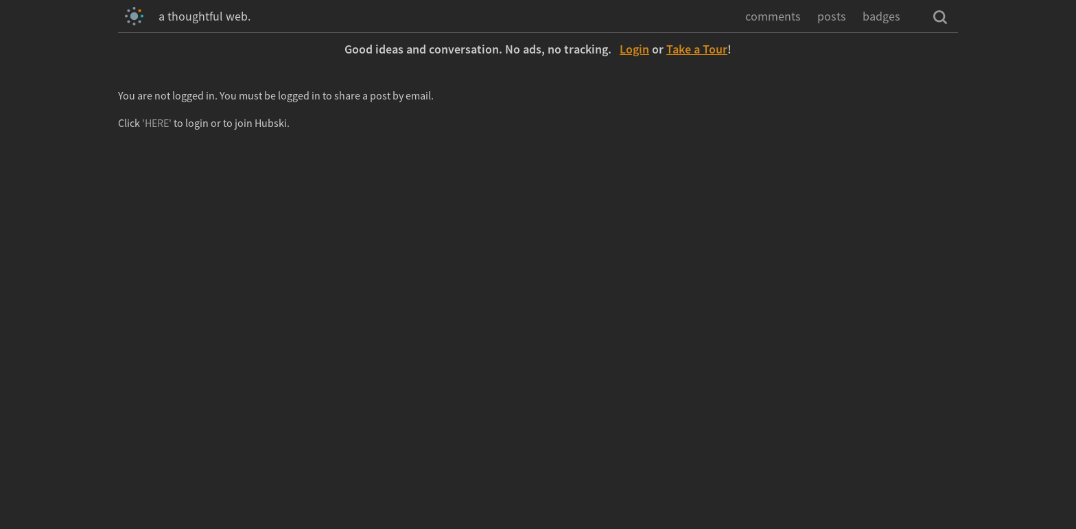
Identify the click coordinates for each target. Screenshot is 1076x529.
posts (831, 16)
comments (773, 16)
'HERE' (157, 123)
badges (881, 16)
